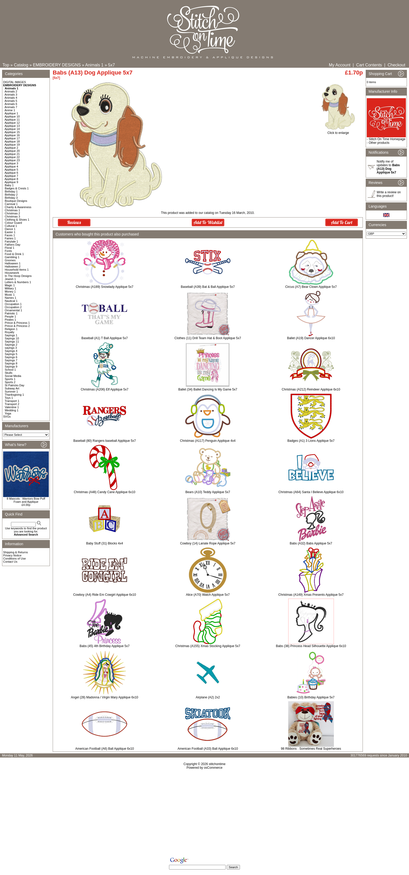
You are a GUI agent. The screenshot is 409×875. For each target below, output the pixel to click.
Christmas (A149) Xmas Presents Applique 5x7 (311, 595)
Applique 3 (11, 163)
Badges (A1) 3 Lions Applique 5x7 (311, 441)
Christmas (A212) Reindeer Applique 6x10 (311, 389)
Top (6, 65)
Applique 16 (12, 135)
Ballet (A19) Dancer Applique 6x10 (311, 338)
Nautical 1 (11, 300)
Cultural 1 (11, 225)
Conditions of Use (14, 558)
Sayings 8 (11, 363)
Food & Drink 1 (14, 254)
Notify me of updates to (388, 167)
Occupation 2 (13, 307)
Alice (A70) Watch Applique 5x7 (208, 595)
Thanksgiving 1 (14, 394)
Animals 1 (94, 65)
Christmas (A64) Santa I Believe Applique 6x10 (310, 492)
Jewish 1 (10, 279)
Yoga (8, 413)
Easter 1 (10, 232)
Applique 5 (11, 169)
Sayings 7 (11, 360)
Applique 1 (11, 113)
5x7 (111, 65)
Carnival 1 (11, 204)
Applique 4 (11, 166)
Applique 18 (12, 141)
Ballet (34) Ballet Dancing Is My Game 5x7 (207, 389)
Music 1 (10, 294)
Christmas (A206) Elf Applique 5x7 (104, 389)
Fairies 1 (10, 238)
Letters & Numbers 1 (18, 282)
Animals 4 (11, 97)
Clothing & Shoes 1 (17, 219)
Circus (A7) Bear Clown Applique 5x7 (310, 287)
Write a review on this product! (389, 194)
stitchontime (217, 764)
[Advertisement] (204, 814)
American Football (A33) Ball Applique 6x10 (208, 748)
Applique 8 (11, 179)
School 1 (10, 369)
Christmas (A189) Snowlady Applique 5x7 (104, 287)
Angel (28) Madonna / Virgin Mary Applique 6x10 (104, 697)
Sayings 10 (12, 338)
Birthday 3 (11, 197)
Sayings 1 (11, 335)
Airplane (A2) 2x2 (208, 697)
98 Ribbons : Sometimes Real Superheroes (311, 748)
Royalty (9, 332)
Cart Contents (369, 65)
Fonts (8, 250)
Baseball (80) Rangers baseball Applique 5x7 (104, 441)
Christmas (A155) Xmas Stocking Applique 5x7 (207, 646)
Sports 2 (10, 382)
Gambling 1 (12, 257)
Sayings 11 (12, 341)
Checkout (396, 65)
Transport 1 (12, 400)
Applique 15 (12, 132)
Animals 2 (11, 91)
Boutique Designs (16, 200)
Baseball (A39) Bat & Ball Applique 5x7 (208, 287)
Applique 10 (12, 116)
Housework (12, 272)
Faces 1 (10, 235)
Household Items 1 (17, 269)
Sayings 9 (11, 366)
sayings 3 (11, 347)
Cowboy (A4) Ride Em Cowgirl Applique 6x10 (104, 595)
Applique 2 (11, 147)
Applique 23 (12, 160)
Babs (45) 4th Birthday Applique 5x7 (104, 646)
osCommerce (213, 767)
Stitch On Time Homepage (387, 139)
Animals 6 (11, 104)
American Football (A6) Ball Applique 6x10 (104, 748)
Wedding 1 (11, 410)
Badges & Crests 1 (17, 188)
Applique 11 (12, 119)
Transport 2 (12, 404)
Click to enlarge (338, 131)
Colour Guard (13, 222)
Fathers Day (12, 244)
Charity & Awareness (18, 207)
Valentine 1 (12, 407)
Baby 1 (9, 185)
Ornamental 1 (13, 310)
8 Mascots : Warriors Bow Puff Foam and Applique (26, 500)
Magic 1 (10, 285)
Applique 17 (12, 138)
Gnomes (10, 260)
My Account (340, 65)
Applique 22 (12, 157)
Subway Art (12, 388)
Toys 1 (9, 397)
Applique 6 (11, 172)
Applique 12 (12, 122)
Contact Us (10, 561)
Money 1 (10, 291)
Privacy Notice (12, 555)
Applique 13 (12, 125)
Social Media (13, 375)
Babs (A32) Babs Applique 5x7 (311, 543)
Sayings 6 (11, 357)
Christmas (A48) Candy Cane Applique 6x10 (104, 492)
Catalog (21, 65)
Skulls (8, 372)
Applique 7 (11, 175)
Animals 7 (11, 107)
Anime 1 (10, 110)
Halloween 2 (13, 266)
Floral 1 (9, 247)
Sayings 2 (11, 344)
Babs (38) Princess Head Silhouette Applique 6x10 (311, 646)
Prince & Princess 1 (17, 322)
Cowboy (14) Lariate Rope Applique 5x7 (207, 543)
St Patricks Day (14, 385)
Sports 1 (10, 379)
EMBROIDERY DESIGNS (57, 65)
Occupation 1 (13, 304)
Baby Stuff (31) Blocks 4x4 (104, 543)
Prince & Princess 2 (17, 325)
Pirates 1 (10, 319)
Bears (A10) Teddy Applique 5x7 (207, 492)
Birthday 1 (11, 191)
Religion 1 (11, 329)
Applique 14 (12, 129)
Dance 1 (10, 229)
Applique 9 (11, 182)
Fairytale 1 (11, 241)
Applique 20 (12, 150)
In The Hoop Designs (18, 275)
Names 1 (10, 297)
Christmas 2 (12, 213)
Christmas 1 (12, 210)
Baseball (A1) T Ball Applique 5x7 (104, 338)
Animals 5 (11, 100)
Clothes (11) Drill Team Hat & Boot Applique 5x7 (208, 338)
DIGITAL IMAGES (14, 82)
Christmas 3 (12, 216)
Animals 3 (11, 94)
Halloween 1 (13, 263)
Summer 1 (11, 391)
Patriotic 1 (11, 313)
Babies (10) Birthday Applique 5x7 (311, 697)
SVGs (7, 416)
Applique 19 (12, 144)
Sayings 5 (11, 354)
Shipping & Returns (15, 552)
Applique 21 (12, 154)
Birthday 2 (11, 194)
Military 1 (10, 288)
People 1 (10, 316)
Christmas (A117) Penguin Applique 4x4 (208, 441)
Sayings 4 (11, 350)
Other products (379, 143)
